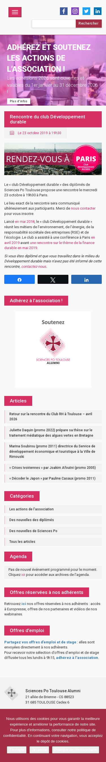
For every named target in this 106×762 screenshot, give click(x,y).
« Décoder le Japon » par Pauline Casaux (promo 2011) (52, 478)
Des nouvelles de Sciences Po (33, 531)
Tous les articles (22, 542)
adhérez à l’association (77, 658)
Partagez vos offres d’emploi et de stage (40, 642)
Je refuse (39, 750)
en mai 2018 (24, 221)
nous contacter (83, 208)
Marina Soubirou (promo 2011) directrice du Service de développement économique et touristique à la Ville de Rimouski (52, 451)
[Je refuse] (99, 735)
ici (23, 574)
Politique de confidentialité (75, 750)
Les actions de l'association (31, 509)
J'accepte (17, 750)
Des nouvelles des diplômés (31, 520)
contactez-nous (33, 266)
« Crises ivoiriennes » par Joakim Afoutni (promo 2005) (52, 468)
